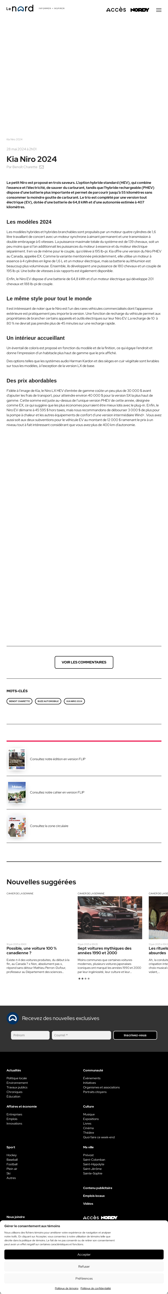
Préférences (84, 1278)
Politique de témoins (66, 1288)
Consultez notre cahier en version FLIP (57, 793)
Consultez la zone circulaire (49, 826)
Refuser (84, 1266)
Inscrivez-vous (135, 1036)
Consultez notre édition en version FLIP (58, 760)
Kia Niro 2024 (74, 701)
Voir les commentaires (84, 663)
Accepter (84, 1254)
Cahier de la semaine (20, 894)
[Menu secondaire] (158, 10)
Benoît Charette (24, 167)
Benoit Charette (19, 701)
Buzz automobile (48, 701)
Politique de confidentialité (95, 1288)
